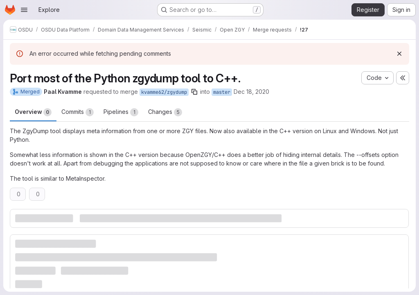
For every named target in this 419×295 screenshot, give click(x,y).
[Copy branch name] (194, 92)
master (221, 92)
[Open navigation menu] (24, 9)
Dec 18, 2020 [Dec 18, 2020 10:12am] (251, 91)
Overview (33, 112)
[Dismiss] (399, 54)
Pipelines (121, 112)
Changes (165, 112)
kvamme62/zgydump (164, 92)
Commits (77, 112)
